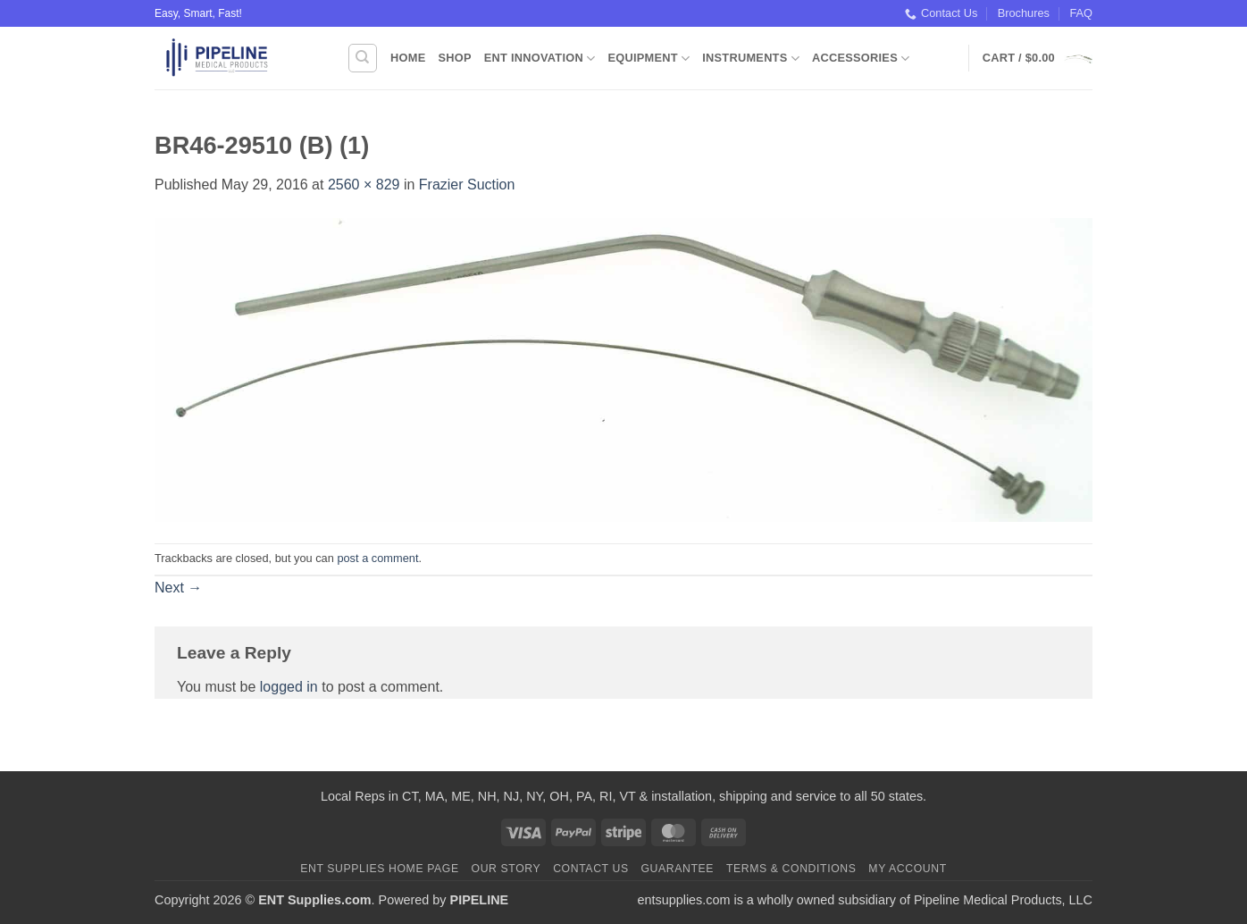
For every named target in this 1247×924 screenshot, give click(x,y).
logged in (289, 686)
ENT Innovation (540, 58)
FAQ (1080, 13)
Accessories (860, 58)
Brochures (1024, 13)
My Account (907, 868)
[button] (1037, 58)
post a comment (377, 558)
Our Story (506, 868)
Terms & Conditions (791, 868)
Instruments (750, 58)
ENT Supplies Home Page (379, 868)
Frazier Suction (467, 184)
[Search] (362, 58)
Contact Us (941, 13)
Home (407, 57)
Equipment (648, 58)
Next (178, 587)
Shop (454, 57)
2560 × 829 (364, 184)
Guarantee (677, 868)
